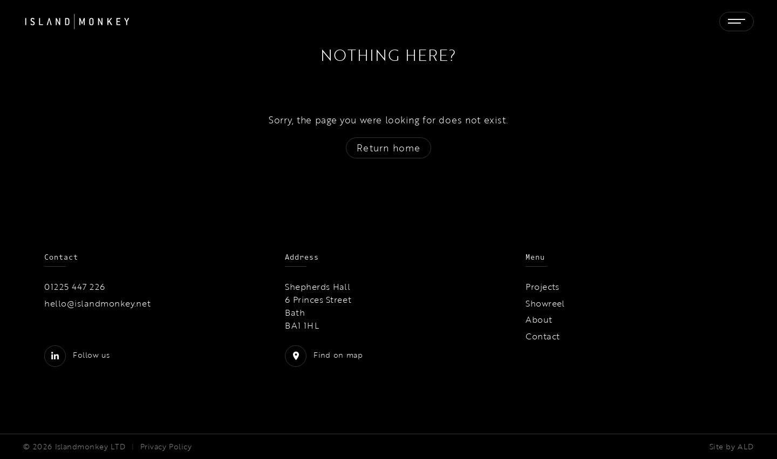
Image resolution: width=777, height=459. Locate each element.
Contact (543, 336)
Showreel (545, 303)
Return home (388, 148)
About (539, 319)
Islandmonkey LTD (90, 446)
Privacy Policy (166, 446)
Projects (543, 286)
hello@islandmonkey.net (97, 303)
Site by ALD (732, 446)
